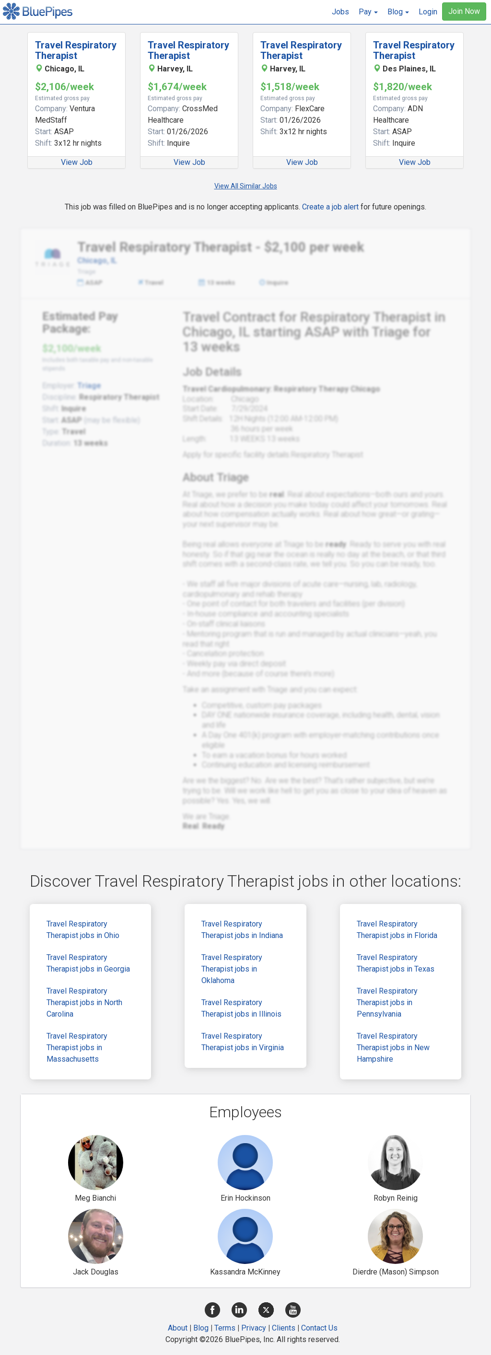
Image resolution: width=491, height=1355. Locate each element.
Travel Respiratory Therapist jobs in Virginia (242, 1041)
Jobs (340, 11)
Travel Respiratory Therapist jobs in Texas (395, 963)
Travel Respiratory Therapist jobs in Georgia (88, 963)
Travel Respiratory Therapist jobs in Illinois (241, 1008)
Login (428, 11)
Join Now (464, 11)
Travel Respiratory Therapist (76, 50)
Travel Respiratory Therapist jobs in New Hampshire (393, 1047)
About (177, 1327)
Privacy (253, 1327)
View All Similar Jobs (245, 186)
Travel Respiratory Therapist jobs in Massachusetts (77, 1047)
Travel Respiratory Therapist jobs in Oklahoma (231, 969)
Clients (283, 1327)
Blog (201, 1327)
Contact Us (319, 1327)
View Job (77, 162)
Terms (224, 1327)
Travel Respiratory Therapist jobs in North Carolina (84, 1002)
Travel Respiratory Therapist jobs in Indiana (242, 929)
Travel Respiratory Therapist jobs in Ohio (83, 929)
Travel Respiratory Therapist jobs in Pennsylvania (387, 1002)
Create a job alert (330, 206)
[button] (368, 12)
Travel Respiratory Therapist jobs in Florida (397, 929)
